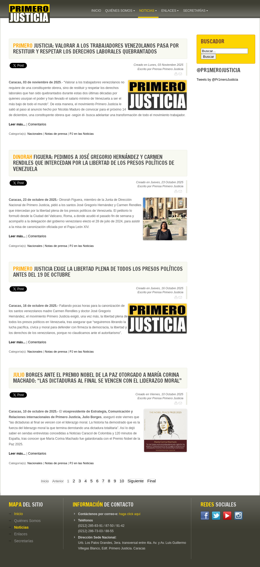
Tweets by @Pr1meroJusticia (217, 79)
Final (151, 481)
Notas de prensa (56, 133)
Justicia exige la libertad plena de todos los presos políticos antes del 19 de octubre (98, 272)
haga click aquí (129, 514)
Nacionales (34, 133)
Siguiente (136, 481)
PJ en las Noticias (82, 133)
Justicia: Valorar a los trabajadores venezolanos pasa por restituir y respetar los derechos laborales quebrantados (96, 48)
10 (122, 481)
